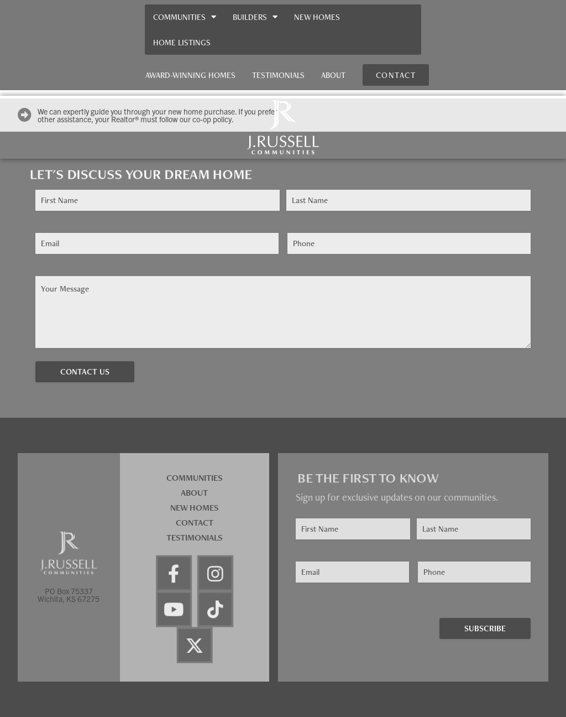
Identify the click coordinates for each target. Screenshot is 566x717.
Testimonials (278, 75)
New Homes (317, 17)
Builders (255, 17)
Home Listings (182, 42)
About (333, 75)
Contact (194, 522)
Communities (184, 17)
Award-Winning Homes (190, 75)
